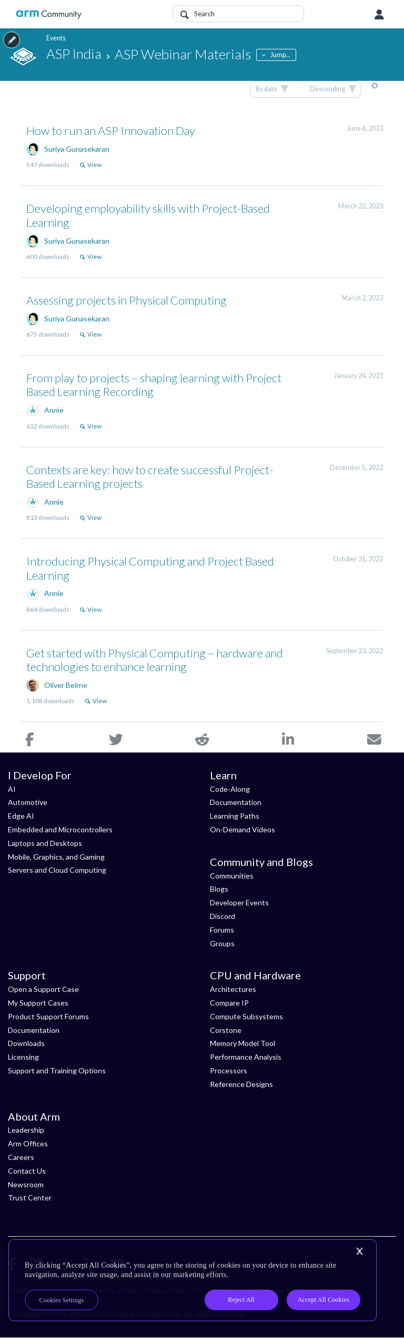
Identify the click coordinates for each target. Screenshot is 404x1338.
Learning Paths (234, 815)
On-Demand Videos (242, 829)
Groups (222, 943)
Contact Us (27, 1170)
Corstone (225, 1030)
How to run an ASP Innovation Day (110, 130)
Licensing (23, 1056)
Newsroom (26, 1184)
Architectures (233, 989)
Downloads (26, 1043)
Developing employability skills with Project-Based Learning (148, 215)
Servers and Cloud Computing (57, 869)
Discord (222, 916)
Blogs (219, 888)
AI (12, 789)
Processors (228, 1070)
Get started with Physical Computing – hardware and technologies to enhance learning (154, 660)
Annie (54, 409)
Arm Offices (28, 1143)
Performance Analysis (245, 1056)
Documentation (235, 802)
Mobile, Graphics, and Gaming (56, 856)
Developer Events (239, 902)
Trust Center (30, 1197)
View (94, 165)
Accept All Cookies (323, 1299)
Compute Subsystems (246, 1016)
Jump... (280, 55)
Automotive (27, 802)
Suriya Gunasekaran (76, 148)
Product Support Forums (48, 1016)
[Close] (359, 1251)
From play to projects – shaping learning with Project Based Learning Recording (153, 385)
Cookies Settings (61, 1300)
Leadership (26, 1129)
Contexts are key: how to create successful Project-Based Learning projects (149, 476)
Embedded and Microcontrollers (60, 829)
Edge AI (21, 815)
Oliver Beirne (65, 685)
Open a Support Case (43, 989)
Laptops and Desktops (45, 843)
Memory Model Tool (242, 1043)
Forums (222, 929)
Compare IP (229, 1002)
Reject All (241, 1299)
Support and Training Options (57, 1070)
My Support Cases (38, 1002)
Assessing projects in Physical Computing (126, 300)
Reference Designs (241, 1084)
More (375, 89)
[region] (192, 1280)
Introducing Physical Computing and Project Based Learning (150, 568)
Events (56, 38)
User (379, 14)
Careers (21, 1157)
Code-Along (230, 789)
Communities (232, 875)
